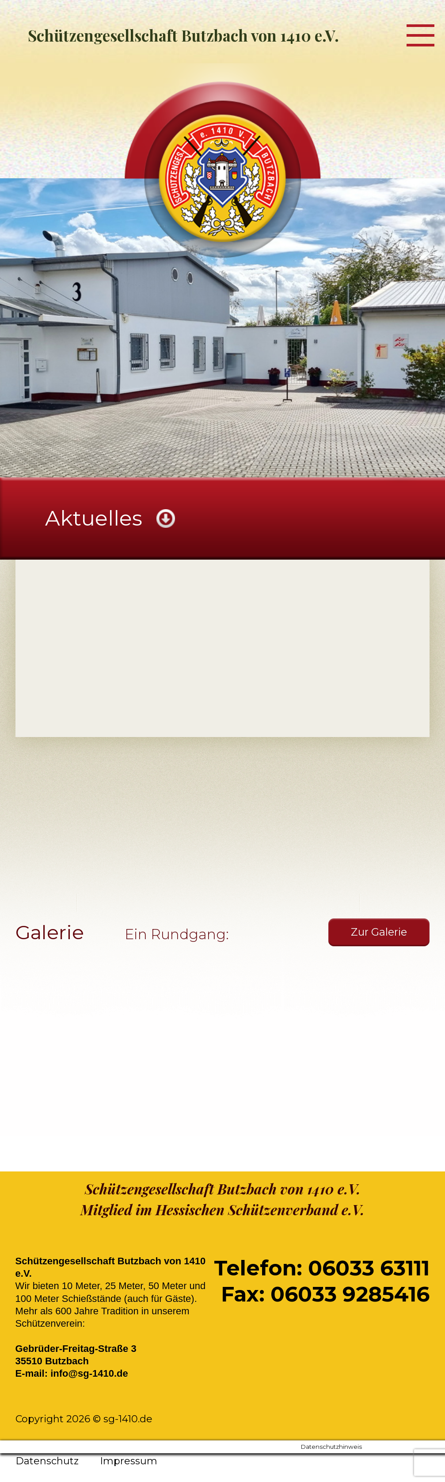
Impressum (128, 1461)
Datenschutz (47, 1461)
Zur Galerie (379, 931)
